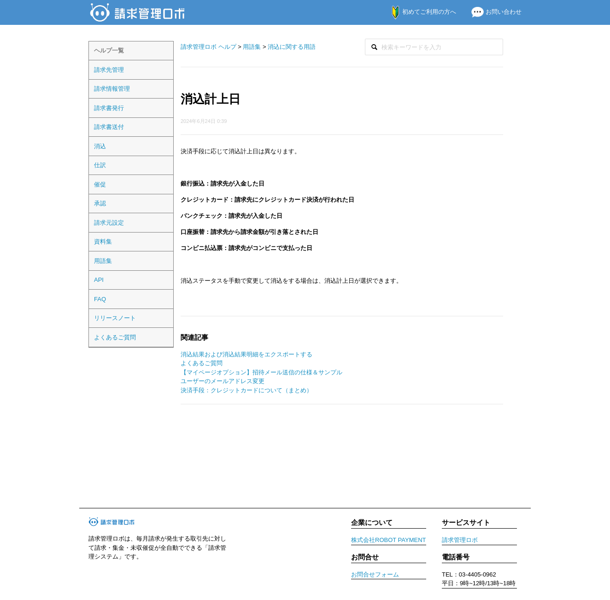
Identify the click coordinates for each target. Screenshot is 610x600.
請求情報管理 (112, 88)
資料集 (103, 241)
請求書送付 (109, 126)
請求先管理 (109, 69)
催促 (100, 184)
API (99, 279)
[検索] (434, 47)
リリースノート (115, 318)
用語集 (103, 260)
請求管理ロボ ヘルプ (208, 46)
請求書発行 (109, 108)
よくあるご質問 (115, 337)
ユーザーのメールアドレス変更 (222, 381)
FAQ (100, 299)
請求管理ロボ (460, 539)
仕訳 (100, 165)
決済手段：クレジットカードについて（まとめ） (246, 390)
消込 (100, 146)
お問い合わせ (493, 11)
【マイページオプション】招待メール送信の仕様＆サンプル (261, 372)
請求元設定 (109, 222)
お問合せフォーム (375, 574)
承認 (100, 203)
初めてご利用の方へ (419, 11)
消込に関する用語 (292, 46)
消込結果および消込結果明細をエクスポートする (246, 354)
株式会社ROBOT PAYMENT (388, 539)
